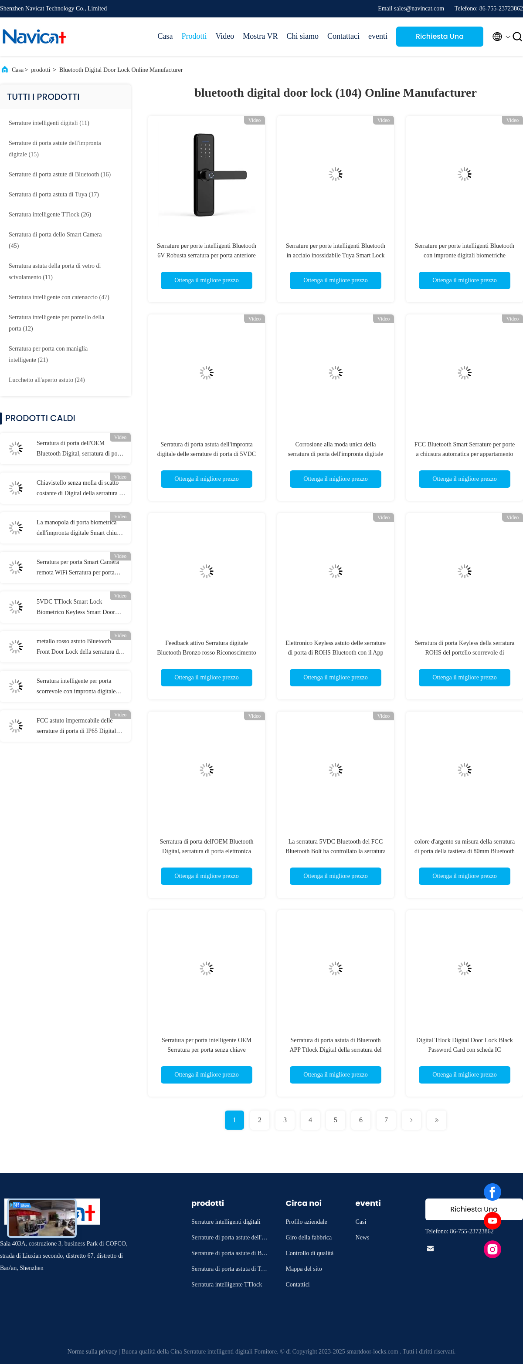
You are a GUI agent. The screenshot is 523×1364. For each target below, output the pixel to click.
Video (224, 36)
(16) (60, 174)
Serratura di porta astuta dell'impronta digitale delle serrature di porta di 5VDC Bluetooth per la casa (206, 454)
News (363, 1237)
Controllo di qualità (310, 1253)
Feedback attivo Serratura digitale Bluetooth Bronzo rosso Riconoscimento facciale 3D (206, 652)
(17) (54, 194)
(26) (50, 214)
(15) (55, 149)
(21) (48, 354)
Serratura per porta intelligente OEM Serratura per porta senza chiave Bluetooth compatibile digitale (206, 1050)
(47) (59, 297)
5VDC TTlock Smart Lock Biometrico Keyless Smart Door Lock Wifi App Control (76, 608)
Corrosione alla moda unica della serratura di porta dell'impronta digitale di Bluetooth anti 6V (336, 454)
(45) (55, 240)
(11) (49, 123)
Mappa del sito (304, 1269)
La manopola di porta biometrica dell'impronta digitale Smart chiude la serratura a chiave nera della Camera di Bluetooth (79, 528)
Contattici (298, 1284)
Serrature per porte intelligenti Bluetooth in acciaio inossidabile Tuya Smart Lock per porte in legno (335, 255)
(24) (47, 380)
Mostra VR (260, 36)
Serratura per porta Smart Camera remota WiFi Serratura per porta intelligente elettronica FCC (78, 568)
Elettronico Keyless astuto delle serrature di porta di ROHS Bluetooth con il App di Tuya (335, 652)
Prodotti (194, 36)
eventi (377, 36)
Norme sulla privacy (92, 1351)
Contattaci (343, 36)
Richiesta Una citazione (440, 39)
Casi (361, 1222)
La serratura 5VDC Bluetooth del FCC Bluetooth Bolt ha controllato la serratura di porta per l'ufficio (335, 851)
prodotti (40, 70)
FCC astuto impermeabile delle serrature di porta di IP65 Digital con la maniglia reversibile (76, 726)
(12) (56, 323)
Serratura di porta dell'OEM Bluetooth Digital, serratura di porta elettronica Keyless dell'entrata (80, 449)
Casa (165, 36)
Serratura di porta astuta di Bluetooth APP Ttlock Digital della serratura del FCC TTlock (335, 1050)
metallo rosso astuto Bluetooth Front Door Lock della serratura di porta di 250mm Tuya (78, 647)
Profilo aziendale (306, 1222)
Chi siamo (303, 36)
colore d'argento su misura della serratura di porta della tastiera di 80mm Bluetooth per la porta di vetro (464, 851)
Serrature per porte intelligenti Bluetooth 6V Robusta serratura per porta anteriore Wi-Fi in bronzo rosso (206, 255)
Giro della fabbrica (309, 1237)
